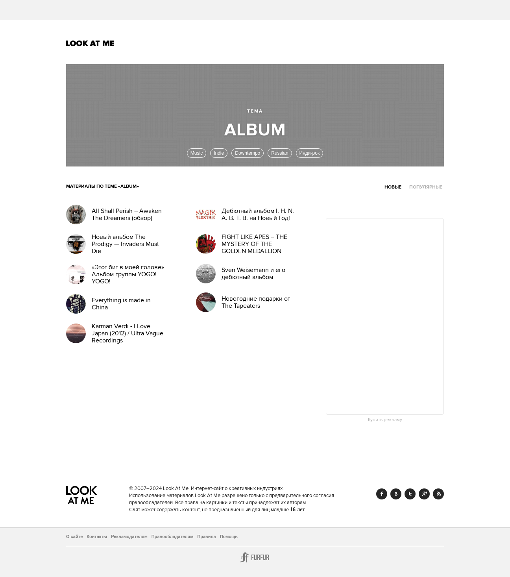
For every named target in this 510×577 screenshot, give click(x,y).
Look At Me (90, 43)
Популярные (425, 187)
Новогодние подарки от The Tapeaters (256, 302)
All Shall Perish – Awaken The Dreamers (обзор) (127, 214)
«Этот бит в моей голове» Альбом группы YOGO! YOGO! (128, 274)
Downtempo (247, 153)
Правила (206, 536)
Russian (279, 153)
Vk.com (395, 493)
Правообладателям (173, 536)
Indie (219, 153)
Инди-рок (309, 153)
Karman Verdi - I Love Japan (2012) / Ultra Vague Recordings (127, 333)
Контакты (97, 536)
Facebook (381, 493)
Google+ (424, 493)
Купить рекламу (385, 420)
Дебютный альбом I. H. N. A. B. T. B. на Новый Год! (258, 214)
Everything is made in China (121, 304)
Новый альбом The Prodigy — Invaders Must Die (125, 244)
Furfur (255, 557)
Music (196, 153)
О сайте (74, 536)
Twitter (410, 493)
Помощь (229, 536)
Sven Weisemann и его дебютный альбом (253, 273)
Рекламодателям (129, 536)
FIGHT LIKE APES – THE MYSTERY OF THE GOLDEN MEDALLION (254, 244)
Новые (392, 187)
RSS (438, 493)
